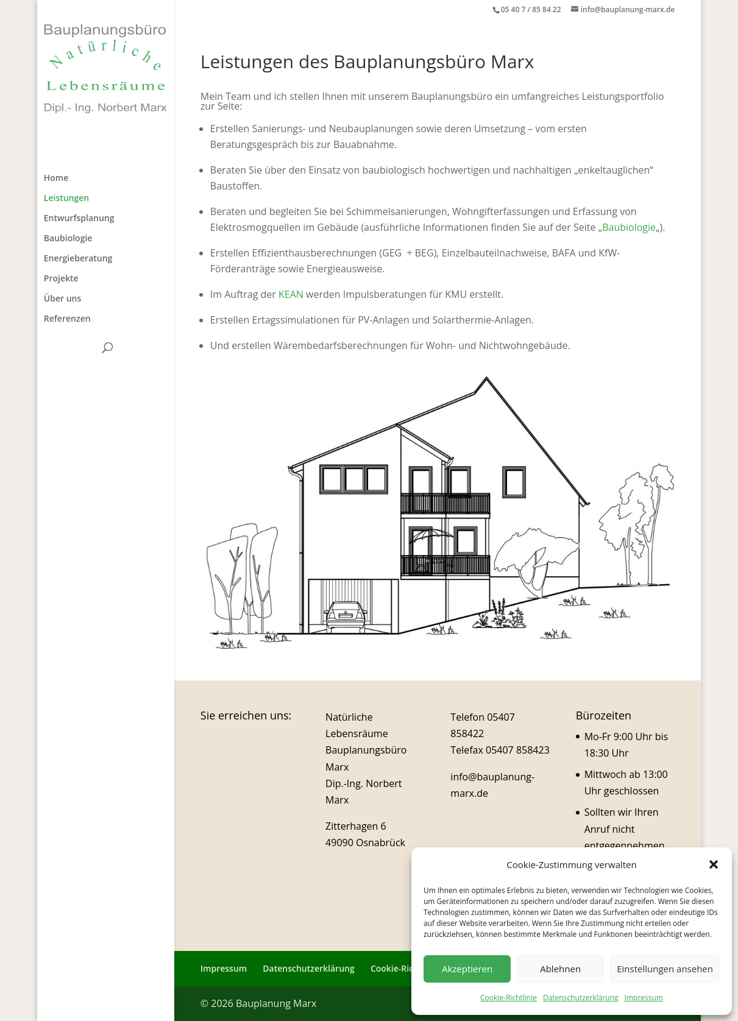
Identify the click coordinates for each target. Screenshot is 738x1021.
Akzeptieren (467, 969)
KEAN (291, 294)
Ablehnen (560, 969)
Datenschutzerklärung (581, 997)
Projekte (61, 279)
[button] (714, 864)
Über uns (62, 299)
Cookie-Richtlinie (508, 997)
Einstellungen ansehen (665, 969)
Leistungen (66, 198)
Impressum (644, 997)
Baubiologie (68, 239)
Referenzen (67, 319)
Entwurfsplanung (79, 219)
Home (56, 178)
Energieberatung (78, 259)
